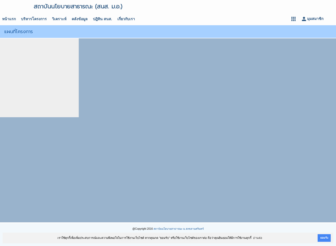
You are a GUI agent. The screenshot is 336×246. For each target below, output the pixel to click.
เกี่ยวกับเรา (126, 19)
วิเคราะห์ (59, 19)
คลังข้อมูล (80, 19)
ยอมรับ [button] (324, 237)
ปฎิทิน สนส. (102, 19)
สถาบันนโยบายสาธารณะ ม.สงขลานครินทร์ (179, 228)
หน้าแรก (9, 19)
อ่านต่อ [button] (257, 237)
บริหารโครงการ (34, 19)
